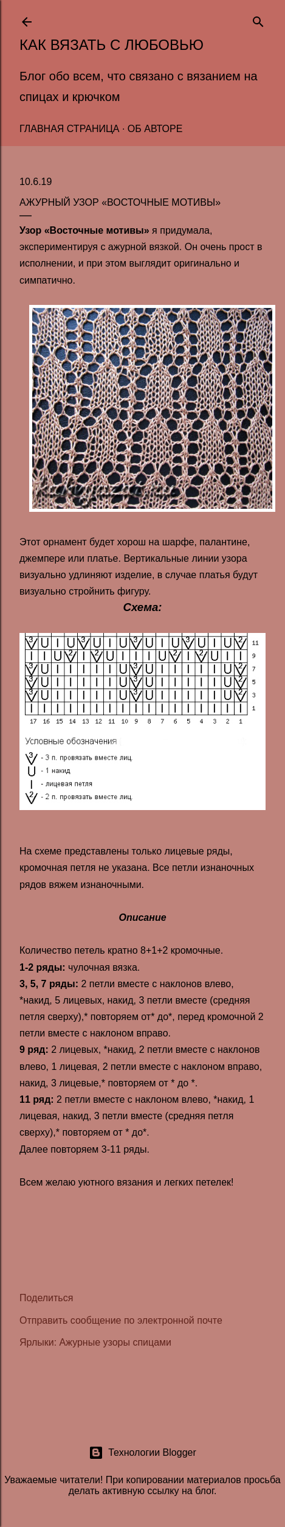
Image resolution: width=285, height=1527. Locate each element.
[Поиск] (258, 19)
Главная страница (69, 129)
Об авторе (155, 129)
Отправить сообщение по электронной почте (120, 1320)
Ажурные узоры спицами (115, 1342)
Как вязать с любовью (111, 45)
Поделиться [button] (46, 1298)
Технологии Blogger (142, 1452)
